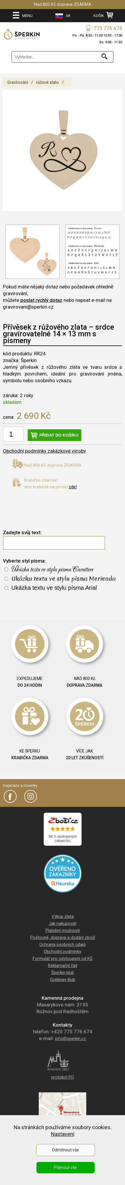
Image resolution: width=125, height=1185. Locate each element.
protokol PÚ (62, 1077)
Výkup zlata (63, 916)
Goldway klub (62, 979)
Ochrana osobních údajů (62, 944)
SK (63, 15)
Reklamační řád (62, 965)
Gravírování (17, 82)
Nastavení (62, 1134)
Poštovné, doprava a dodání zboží (62, 937)
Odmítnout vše (65, 1150)
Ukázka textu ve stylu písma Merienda (63, 578)
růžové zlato (47, 82)
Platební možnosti (62, 930)
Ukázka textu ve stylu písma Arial (54, 587)
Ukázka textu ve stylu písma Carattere (52, 569)
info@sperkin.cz (70, 1038)
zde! (73, 486)
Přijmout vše (65, 1167)
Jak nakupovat (62, 923)
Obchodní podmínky (62, 951)
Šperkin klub (62, 972)
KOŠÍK (103, 15)
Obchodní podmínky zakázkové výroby (44, 451)
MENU (23, 15)
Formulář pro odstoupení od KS (63, 958)
